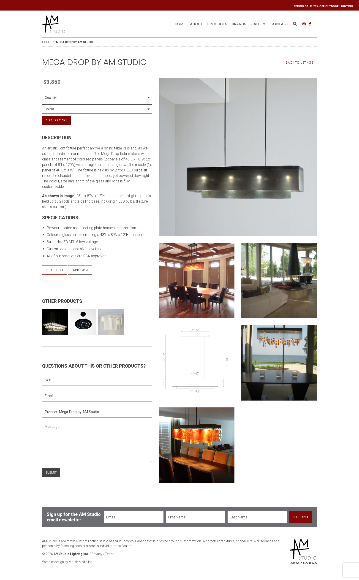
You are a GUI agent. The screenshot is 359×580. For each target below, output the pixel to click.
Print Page (80, 270)
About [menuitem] (196, 24)
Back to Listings (299, 62)
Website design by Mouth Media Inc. (67, 562)
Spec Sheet (54, 270)
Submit (51, 472)
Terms (109, 554)
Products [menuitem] (217, 24)
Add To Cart (56, 120)
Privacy (97, 554)
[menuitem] (180, 24)
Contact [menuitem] (279, 24)
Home (180, 24)
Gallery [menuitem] (258, 24)
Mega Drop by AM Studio (74, 42)
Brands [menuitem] (239, 24)
